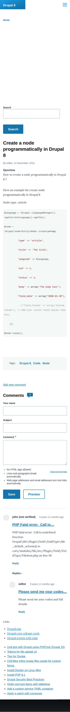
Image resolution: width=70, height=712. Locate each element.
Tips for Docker (16, 656)
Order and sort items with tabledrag (28, 684)
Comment (8, 437)
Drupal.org (14, 628)
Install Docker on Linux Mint (24, 670)
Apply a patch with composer (24, 693)
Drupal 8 (9, 5)
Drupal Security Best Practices (25, 679)
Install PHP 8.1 (16, 674)
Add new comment (14, 384)
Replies (16, 573)
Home (6, 20)
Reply (15, 563)
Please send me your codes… (42, 592)
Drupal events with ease (22, 638)
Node (46, 363)
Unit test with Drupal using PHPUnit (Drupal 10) (36, 647)
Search (7, 107)
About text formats (58, 472)
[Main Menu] (65, 5)
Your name (9, 403)
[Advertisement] (35, 64)
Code (36, 363)
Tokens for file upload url (22, 651)
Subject (7, 420)
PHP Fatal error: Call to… (33, 524)
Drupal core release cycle (23, 633)
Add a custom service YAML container (30, 688)
